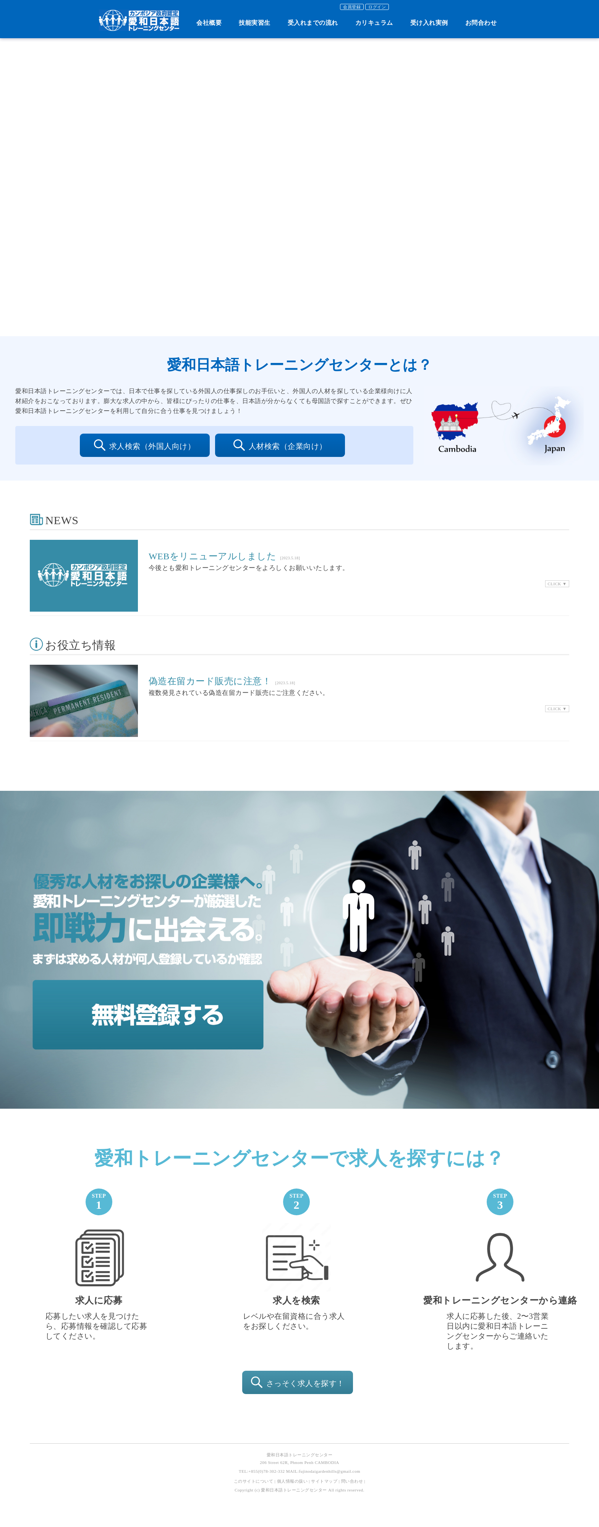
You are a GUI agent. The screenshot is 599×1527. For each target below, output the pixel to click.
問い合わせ (352, 1481)
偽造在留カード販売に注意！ (210, 681)
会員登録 (352, 7)
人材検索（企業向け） (280, 446)
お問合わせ (481, 22)
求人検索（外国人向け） (145, 446)
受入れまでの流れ (313, 22)
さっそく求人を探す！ (298, 1383)
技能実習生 (254, 22)
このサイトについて (254, 1481)
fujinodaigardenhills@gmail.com (329, 1471)
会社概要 (209, 22)
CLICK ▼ (557, 583)
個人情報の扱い (292, 1481)
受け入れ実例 (429, 22)
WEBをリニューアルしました (212, 556)
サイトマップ (324, 1481)
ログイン (377, 7)
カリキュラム (374, 22)
